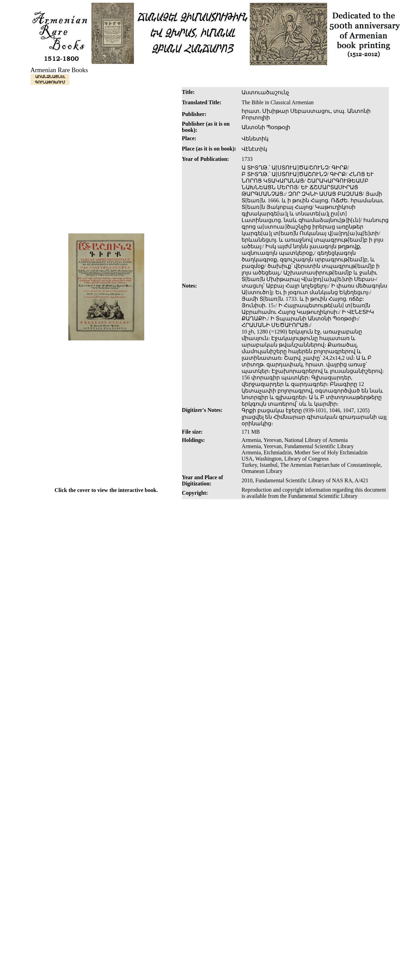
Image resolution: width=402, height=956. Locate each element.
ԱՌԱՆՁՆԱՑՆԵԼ (50, 77)
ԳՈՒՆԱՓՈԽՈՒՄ (50, 82)
